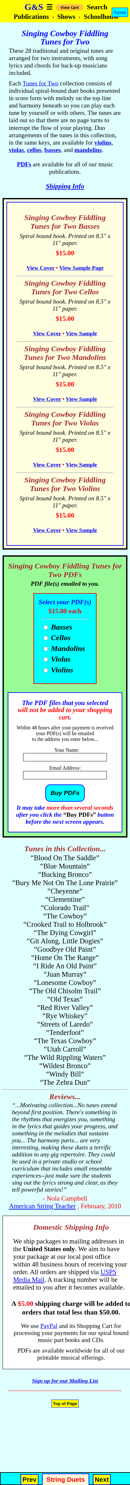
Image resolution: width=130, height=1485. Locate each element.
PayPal (48, 1325)
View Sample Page (81, 268)
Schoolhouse (101, 16)
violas (16, 150)
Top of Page (65, 1403)
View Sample (81, 333)
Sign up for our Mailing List (65, 1381)
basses (52, 150)
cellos (34, 150)
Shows (67, 16)
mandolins (88, 150)
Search (97, 7)
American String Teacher (42, 1206)
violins (102, 142)
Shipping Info (65, 186)
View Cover (40, 268)
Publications (31, 16)
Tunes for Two (40, 83)
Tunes (120, 12)
